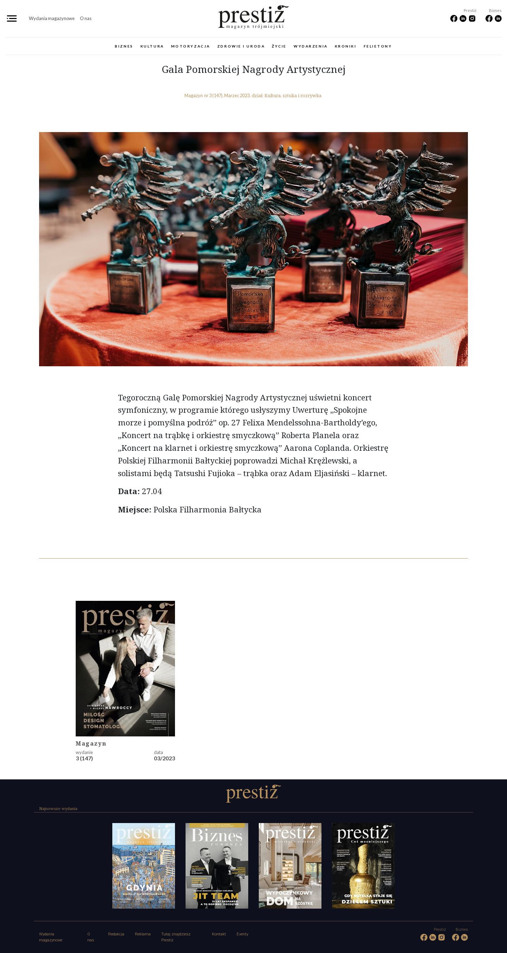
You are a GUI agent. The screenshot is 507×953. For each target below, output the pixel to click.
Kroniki (346, 46)
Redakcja (116, 934)
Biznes (124, 46)
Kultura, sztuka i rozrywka (292, 95)
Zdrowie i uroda (241, 46)
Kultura (152, 46)
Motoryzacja (190, 46)
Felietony (378, 46)
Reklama (143, 934)
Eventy (242, 934)
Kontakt (219, 934)
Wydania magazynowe (52, 18)
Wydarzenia (311, 46)
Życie (279, 46)
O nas (86, 18)
